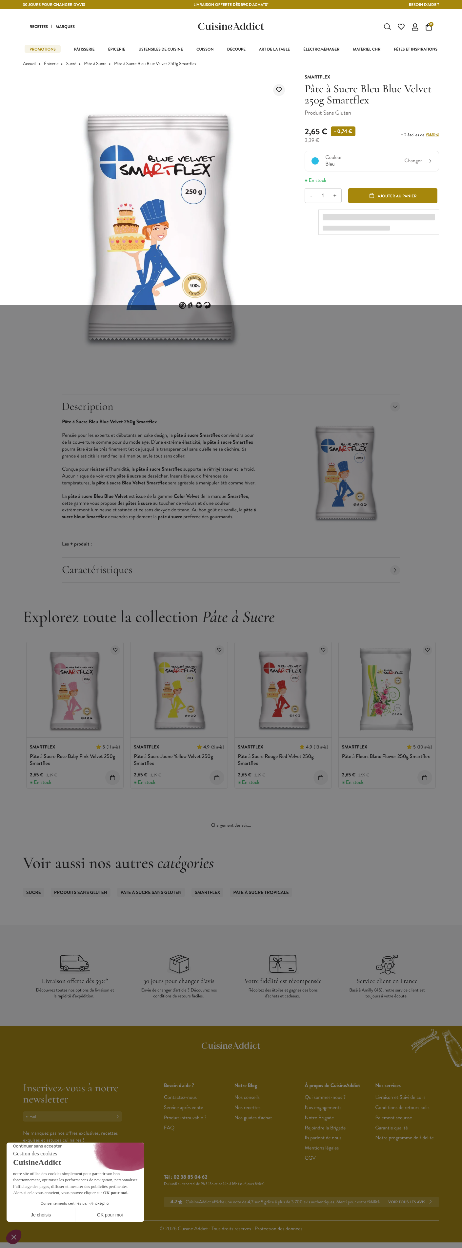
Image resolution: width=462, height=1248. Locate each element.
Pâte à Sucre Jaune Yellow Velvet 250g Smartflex (173, 760)
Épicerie (51, 64)
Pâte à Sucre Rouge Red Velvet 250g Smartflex (276, 760)
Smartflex (207, 893)
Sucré (71, 64)
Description (231, 406)
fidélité (432, 135)
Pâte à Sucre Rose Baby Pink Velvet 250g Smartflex (72, 760)
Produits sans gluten (81, 893)
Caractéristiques (231, 570)
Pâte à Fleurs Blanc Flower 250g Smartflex (386, 757)
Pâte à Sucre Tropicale (261, 893)
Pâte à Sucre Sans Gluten (150, 893)
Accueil (29, 64)
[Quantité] (323, 196)
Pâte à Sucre (95, 64)
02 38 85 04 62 (190, 1177)
